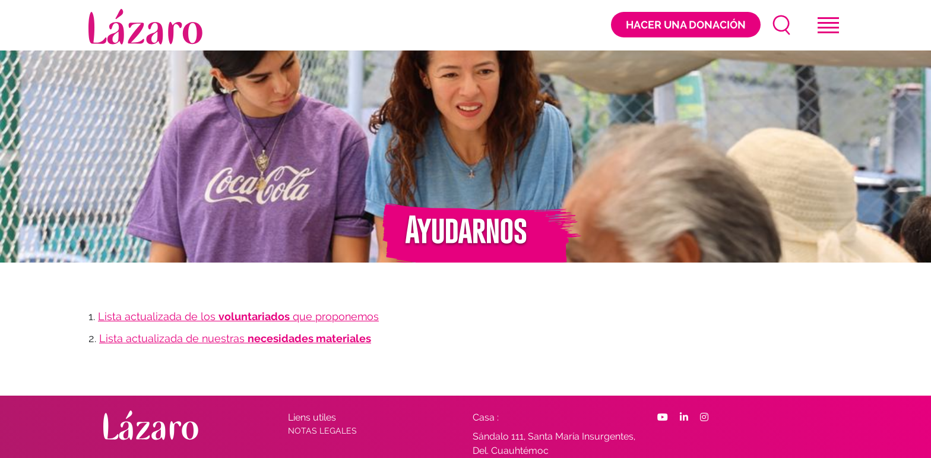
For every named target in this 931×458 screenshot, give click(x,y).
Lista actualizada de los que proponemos (238, 316)
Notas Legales (322, 430)
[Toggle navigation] (828, 25)
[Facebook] (662, 417)
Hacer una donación (686, 24)
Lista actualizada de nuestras (235, 338)
